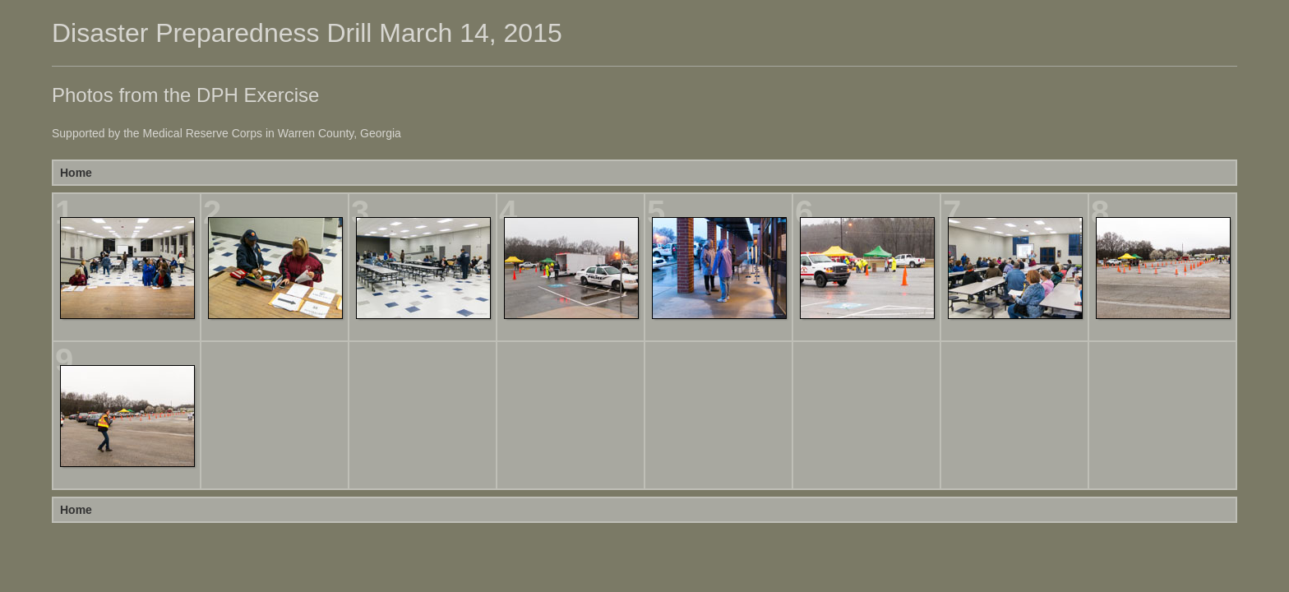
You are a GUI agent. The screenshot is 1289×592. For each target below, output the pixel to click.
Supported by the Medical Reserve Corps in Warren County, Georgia (226, 133)
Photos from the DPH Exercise (185, 95)
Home (76, 172)
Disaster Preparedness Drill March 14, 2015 (307, 33)
